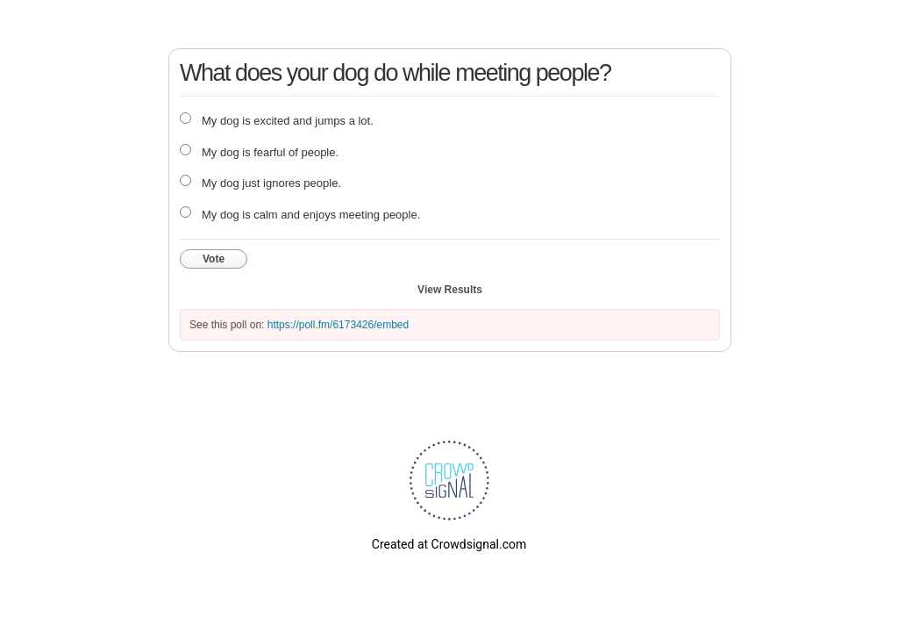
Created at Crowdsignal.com (449, 544)
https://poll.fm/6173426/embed (338, 325)
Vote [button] (213, 259)
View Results (449, 290)
